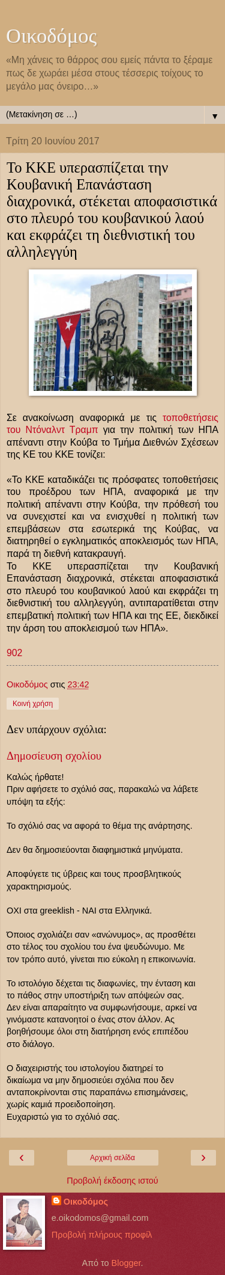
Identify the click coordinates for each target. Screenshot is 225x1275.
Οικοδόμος (51, 35)
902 (14, 653)
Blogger (126, 1263)
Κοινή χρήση (33, 703)
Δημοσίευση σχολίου (54, 755)
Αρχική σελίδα (112, 1158)
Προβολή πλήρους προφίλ (102, 1235)
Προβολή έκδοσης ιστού (112, 1180)
